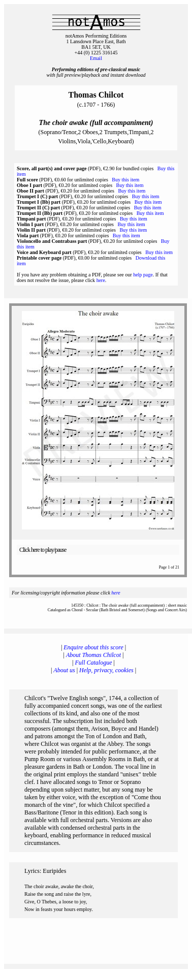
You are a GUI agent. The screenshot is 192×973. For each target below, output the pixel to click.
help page (143, 274)
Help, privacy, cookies (106, 670)
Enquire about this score (93, 647)
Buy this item (125, 179)
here (101, 280)
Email (96, 58)
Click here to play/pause (42, 549)
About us (64, 670)
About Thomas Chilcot (93, 654)
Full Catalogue (93, 662)
